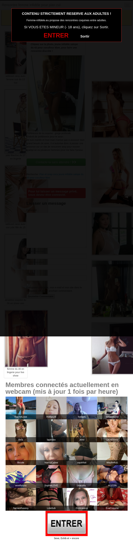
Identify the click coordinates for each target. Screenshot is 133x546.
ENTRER (56, 35)
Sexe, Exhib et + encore (66, 538)
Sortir (84, 36)
